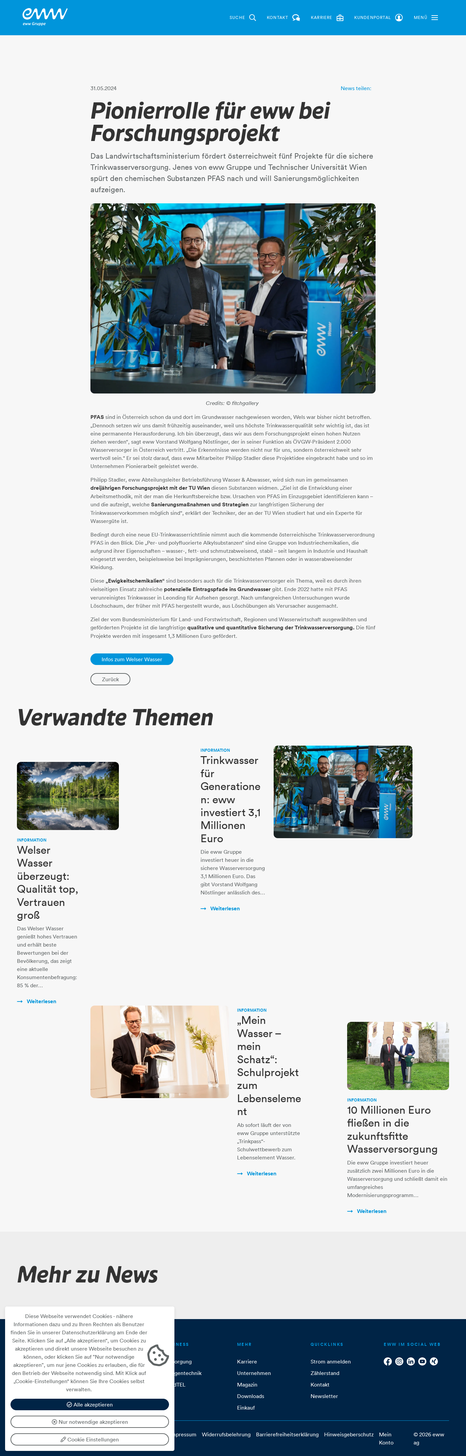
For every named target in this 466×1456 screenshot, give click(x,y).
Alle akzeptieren (90, 1404)
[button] (426, 17)
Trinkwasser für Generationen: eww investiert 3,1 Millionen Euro (230, 799)
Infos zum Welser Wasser (132, 659)
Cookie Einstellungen (90, 1439)
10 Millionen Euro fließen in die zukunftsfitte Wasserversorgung (392, 1129)
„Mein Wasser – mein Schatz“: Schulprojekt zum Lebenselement (269, 1065)
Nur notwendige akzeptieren (90, 1421)
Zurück (110, 679)
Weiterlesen (40, 1001)
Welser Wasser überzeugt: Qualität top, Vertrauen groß (47, 882)
